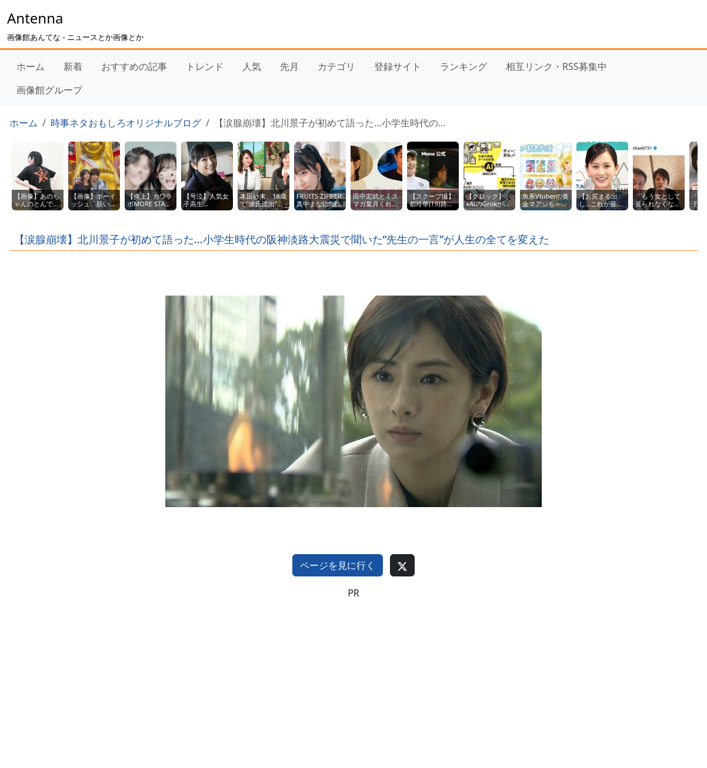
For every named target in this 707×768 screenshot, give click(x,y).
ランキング (463, 66)
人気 (251, 66)
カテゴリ (336, 66)
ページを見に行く (337, 565)
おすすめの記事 (134, 66)
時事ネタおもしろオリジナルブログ (126, 122)
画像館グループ (49, 89)
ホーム (30, 66)
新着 (73, 66)
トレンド (205, 66)
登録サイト (397, 66)
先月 (289, 66)
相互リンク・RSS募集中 (556, 66)
